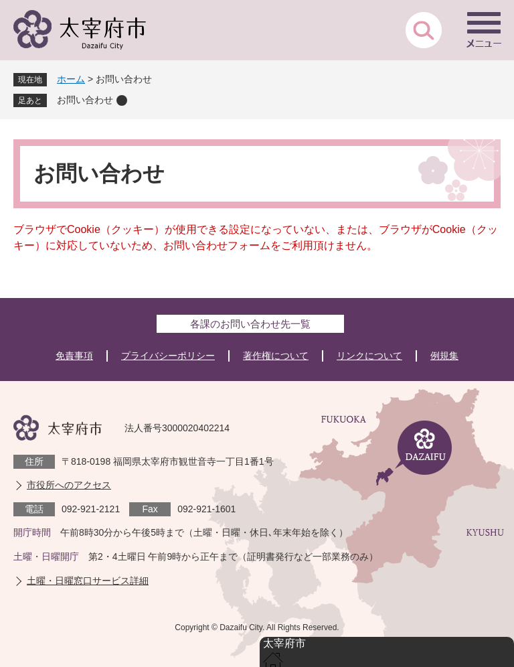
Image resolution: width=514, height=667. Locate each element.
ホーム (71, 79)
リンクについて (369, 355)
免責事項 (74, 355)
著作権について (276, 355)
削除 (121, 100)
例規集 (444, 355)
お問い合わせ (85, 99)
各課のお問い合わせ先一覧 (250, 323)
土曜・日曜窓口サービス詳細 (88, 580)
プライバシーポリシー (168, 355)
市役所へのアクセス (69, 484)
